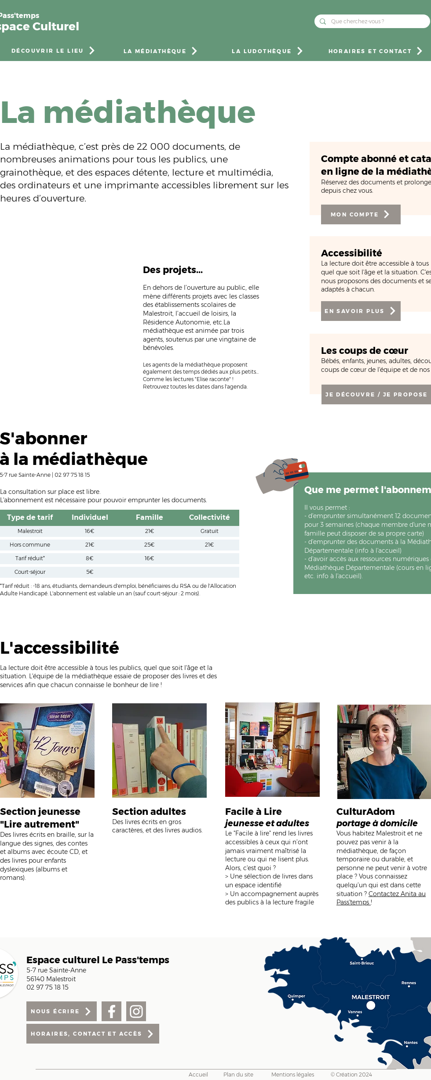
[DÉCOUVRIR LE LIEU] (54, 50)
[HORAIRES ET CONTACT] (376, 51)
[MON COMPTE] (361, 214)
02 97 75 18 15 (72, 475)
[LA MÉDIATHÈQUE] (161, 51)
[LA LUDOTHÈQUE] (268, 51)
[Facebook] (111, 1011)
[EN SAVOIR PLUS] (361, 311)
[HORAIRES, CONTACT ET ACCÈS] (92, 1034)
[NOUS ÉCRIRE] (61, 1011)
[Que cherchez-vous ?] (371, 21)
